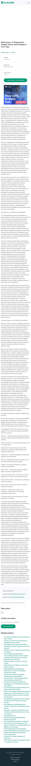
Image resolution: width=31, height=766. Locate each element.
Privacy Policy (15, 759)
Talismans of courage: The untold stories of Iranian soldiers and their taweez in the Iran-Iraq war (16, 712)
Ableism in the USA (10, 719)
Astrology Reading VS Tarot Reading (15, 729)
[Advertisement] (15, 22)
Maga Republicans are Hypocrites (14, 669)
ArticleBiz (6, 2)
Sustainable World (9, 716)
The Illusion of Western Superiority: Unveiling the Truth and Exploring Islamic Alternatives (16, 684)
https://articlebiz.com (17, 597)
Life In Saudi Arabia (10, 734)
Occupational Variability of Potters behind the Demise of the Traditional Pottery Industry (16, 700)
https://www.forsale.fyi (18, 594)
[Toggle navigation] (28, 2)
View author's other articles (15, 80)
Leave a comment (8, 626)
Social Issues (5, 52)
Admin (15, 761)
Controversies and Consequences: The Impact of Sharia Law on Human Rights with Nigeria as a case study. (17, 725)
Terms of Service (15, 757)
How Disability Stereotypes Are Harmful (16, 721)
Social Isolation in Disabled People (14, 717)
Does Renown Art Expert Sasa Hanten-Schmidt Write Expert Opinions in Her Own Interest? (17, 646)
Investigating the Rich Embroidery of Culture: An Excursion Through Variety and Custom (16, 706)
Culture (13, 52)
